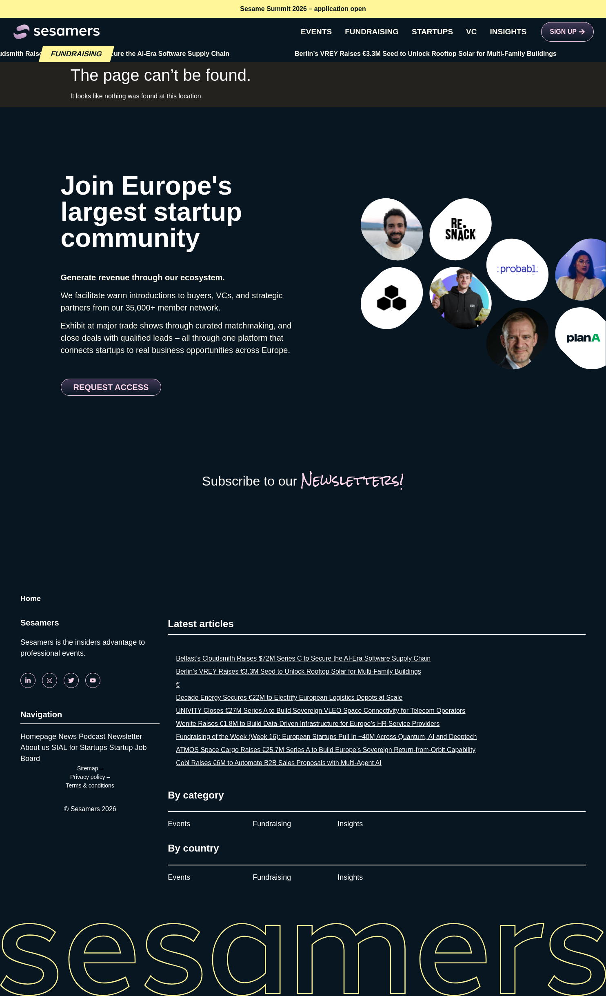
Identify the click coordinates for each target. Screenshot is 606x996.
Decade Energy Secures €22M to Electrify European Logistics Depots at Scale (289, 697)
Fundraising (272, 824)
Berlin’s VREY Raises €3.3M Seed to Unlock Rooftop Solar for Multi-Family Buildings (430, 53)
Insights (350, 824)
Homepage (38, 736)
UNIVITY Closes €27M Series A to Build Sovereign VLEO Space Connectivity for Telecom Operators (320, 710)
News (67, 736)
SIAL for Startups (79, 747)
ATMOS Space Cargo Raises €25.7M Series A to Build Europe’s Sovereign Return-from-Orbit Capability (325, 749)
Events (179, 824)
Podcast (92, 736)
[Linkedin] (28, 680)
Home (30, 598)
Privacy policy (87, 777)
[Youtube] (92, 680)
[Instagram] (49, 680)
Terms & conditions (90, 785)
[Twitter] (71, 680)
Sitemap (87, 768)
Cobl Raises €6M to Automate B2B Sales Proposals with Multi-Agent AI (278, 762)
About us (34, 747)
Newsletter (124, 736)
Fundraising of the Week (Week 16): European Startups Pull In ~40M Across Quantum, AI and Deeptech (326, 736)
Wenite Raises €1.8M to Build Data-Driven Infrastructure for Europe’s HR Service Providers (308, 723)
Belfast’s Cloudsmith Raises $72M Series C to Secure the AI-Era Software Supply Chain (303, 658)
